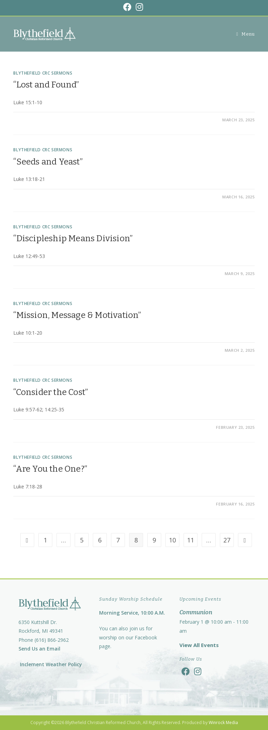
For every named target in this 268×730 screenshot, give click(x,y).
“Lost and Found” (46, 85)
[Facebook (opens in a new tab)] (128, 7)
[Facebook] (185, 671)
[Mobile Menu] (245, 34)
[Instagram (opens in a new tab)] (139, 7)
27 (226, 540)
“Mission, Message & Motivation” (77, 315)
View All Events (199, 644)
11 (190, 540)
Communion (195, 612)
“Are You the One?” (50, 469)
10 (172, 540)
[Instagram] (197, 671)
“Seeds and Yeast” (47, 162)
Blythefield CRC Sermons (42, 73)
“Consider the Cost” (50, 392)
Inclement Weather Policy (50, 664)
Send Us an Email (39, 648)
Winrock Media (223, 722)
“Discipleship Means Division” (73, 238)
